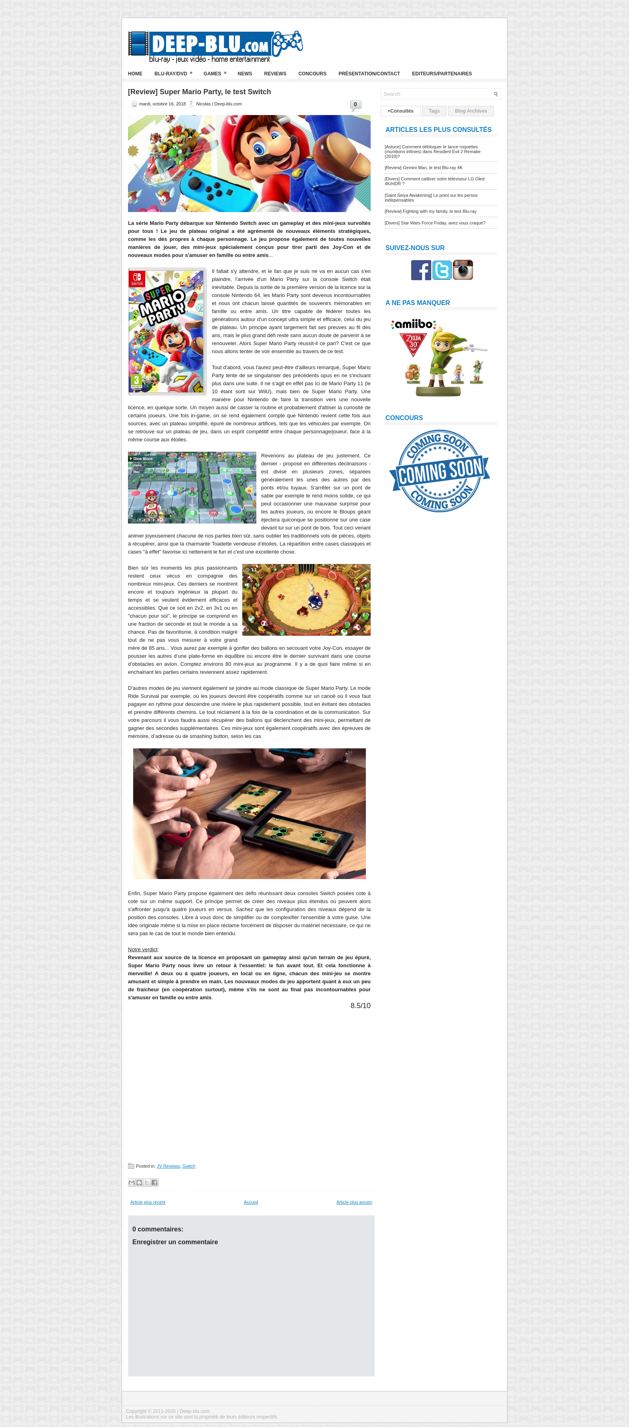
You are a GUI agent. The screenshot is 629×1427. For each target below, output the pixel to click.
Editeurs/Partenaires (442, 74)
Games (218, 71)
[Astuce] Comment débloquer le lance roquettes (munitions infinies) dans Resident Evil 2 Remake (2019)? (433, 151)
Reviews (275, 74)
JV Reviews (168, 1166)
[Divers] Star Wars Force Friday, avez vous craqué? (435, 222)
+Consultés (401, 111)
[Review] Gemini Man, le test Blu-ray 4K (424, 167)
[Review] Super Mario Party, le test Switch (199, 91)
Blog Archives (471, 111)
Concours (312, 74)
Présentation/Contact (369, 74)
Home (135, 74)
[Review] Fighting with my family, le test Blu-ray (431, 211)
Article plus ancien (354, 1202)
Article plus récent (147, 1202)
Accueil (251, 1202)
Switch (189, 1166)
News (245, 74)
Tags (434, 111)
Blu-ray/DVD (176, 71)
